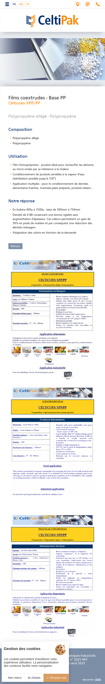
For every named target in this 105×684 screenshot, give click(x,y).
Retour (15, 246)
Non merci (13, 677)
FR (14, 4)
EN (21, 4)
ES (27, 4)
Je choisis (34, 677)
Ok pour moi (56, 677)
